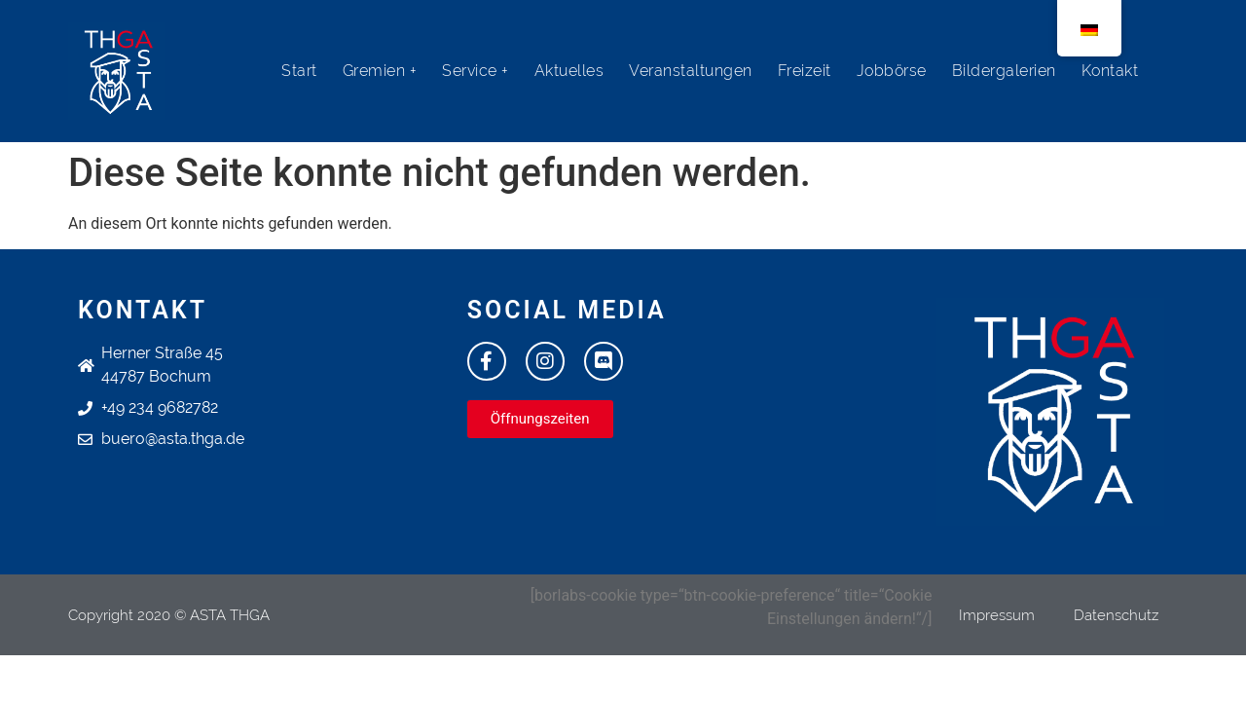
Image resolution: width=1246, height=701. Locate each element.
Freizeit (804, 70)
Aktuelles (569, 70)
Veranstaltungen (690, 70)
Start (299, 70)
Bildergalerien (1004, 70)
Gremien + (380, 70)
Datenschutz (1116, 615)
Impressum (997, 615)
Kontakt (1110, 70)
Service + (475, 70)
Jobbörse (892, 70)
